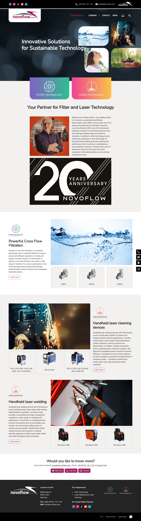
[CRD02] (91, 277)
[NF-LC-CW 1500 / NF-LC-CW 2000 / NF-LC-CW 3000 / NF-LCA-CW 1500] (21, 363)
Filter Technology (81, 492)
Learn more (14, 277)
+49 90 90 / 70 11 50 (84, 4)
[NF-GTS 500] (49, 363)
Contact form (102, 465)
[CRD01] (63, 277)
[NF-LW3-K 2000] (119, 438)
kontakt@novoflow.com (105, 4)
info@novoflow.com (52, 504)
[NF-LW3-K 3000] (63, 438)
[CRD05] (119, 277)
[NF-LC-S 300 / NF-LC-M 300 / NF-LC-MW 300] (77, 363)
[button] (129, 15)
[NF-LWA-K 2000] (91, 438)
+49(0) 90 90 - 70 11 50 (52, 502)
